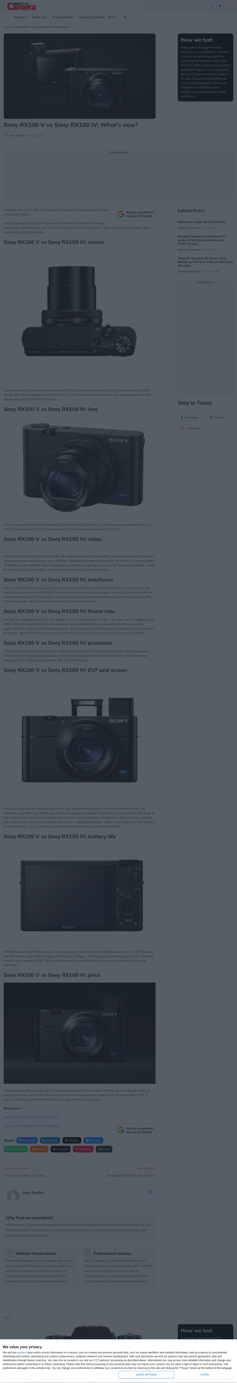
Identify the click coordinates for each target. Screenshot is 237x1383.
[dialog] (118, 1361)
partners (21, 1352)
